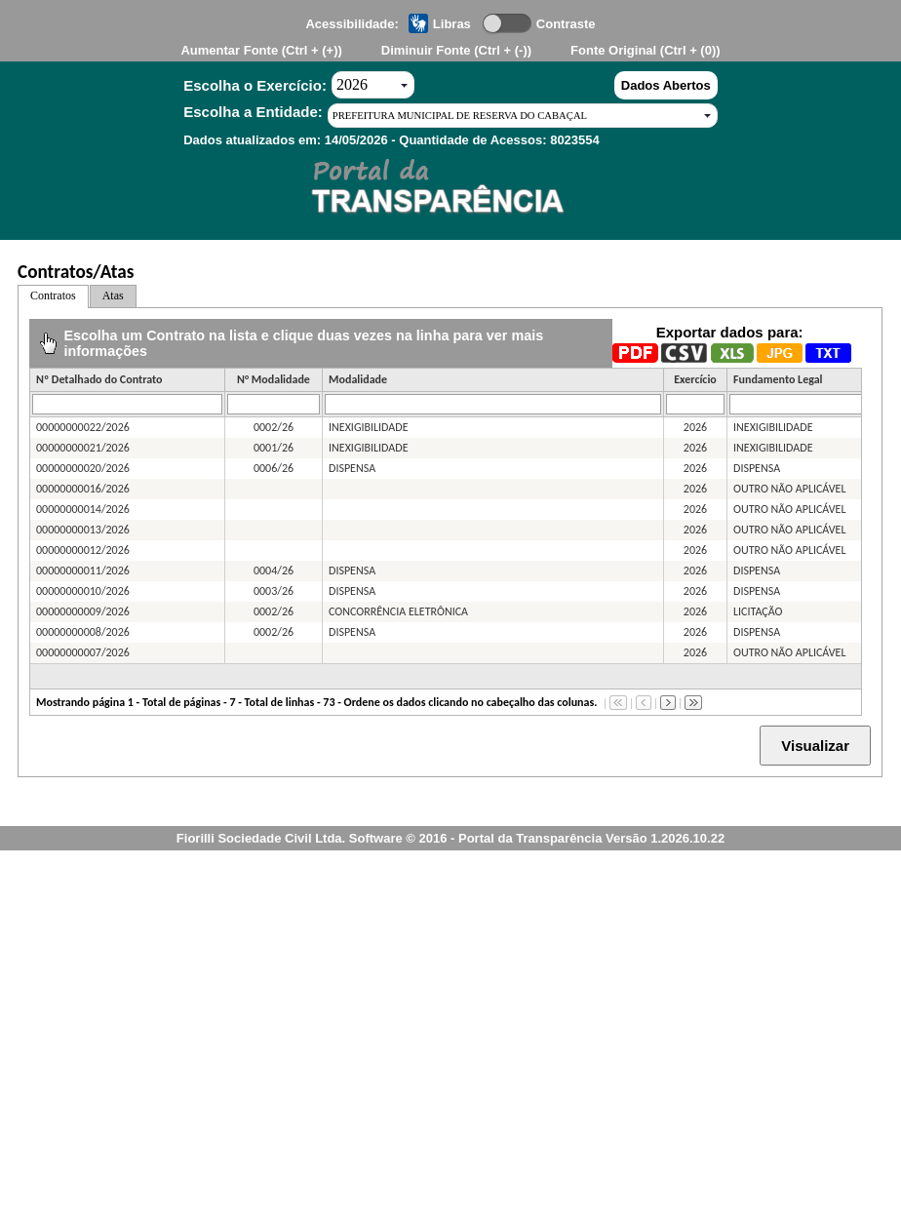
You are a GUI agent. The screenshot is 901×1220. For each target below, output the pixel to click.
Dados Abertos (666, 85)
